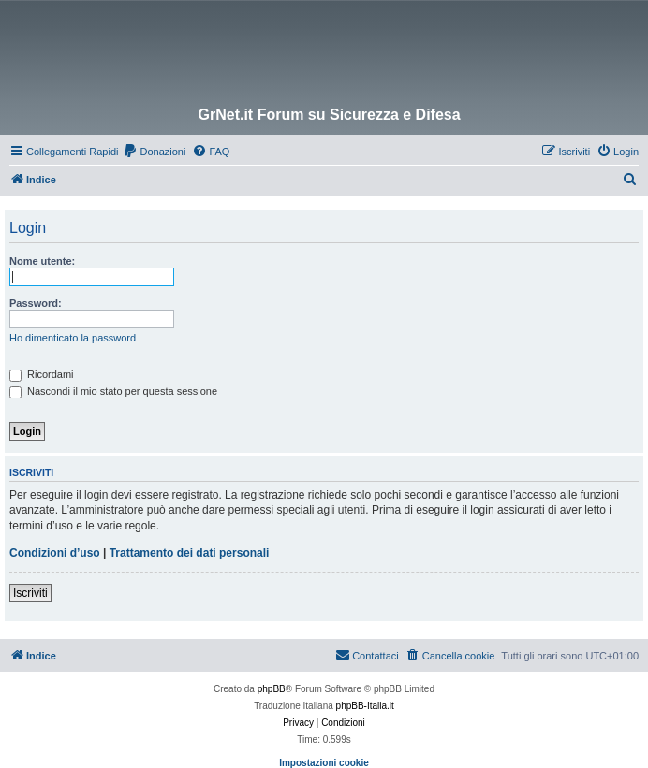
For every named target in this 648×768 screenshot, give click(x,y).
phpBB (272, 689)
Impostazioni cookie (324, 763)
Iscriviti (30, 593)
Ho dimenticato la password (72, 337)
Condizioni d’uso (54, 552)
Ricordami (41, 374)
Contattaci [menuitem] (367, 654)
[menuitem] (154, 151)
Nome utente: (42, 261)
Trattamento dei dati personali (190, 552)
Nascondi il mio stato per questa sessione (113, 391)
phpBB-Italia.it (365, 706)
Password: (35, 303)
